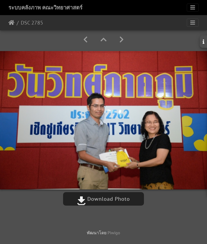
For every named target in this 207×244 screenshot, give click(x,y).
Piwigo (114, 232)
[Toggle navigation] (193, 8)
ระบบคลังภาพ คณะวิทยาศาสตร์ (45, 7)
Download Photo (103, 198)
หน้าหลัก (11, 23)
